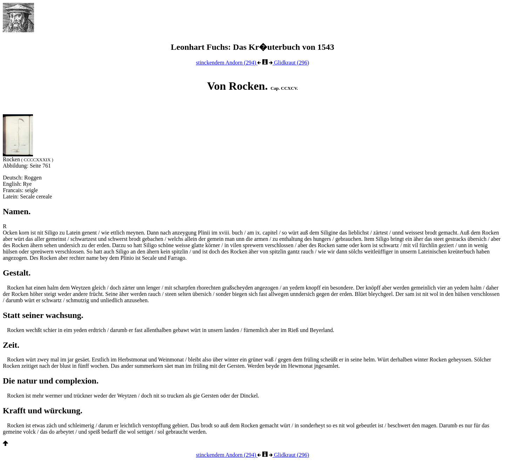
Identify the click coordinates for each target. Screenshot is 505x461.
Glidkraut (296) (289, 63)
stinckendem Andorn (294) (228, 63)
